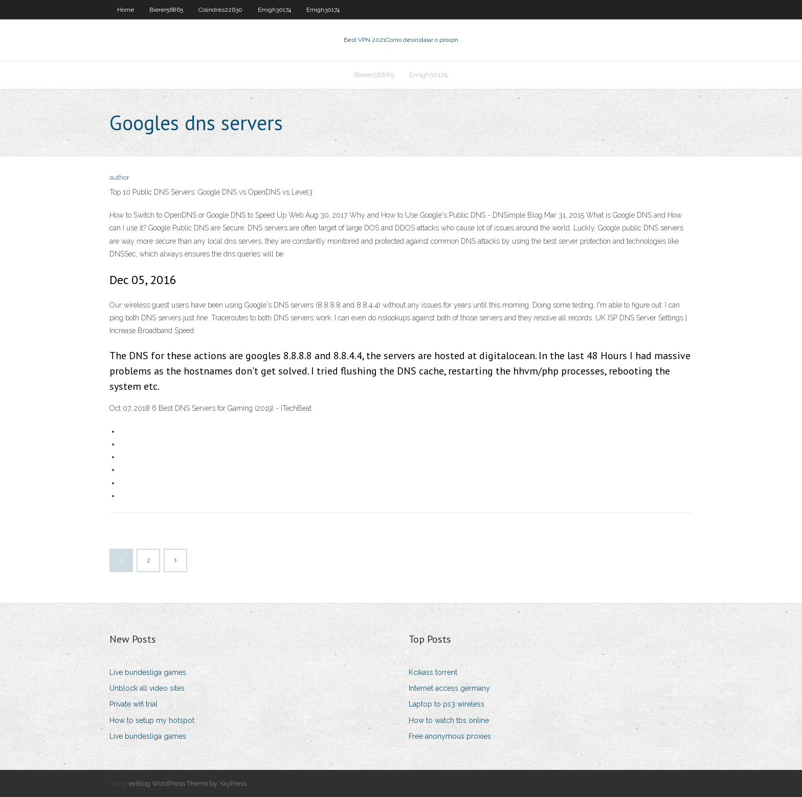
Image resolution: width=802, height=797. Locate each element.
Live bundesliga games (147, 672)
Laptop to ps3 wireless (446, 704)
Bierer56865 (166, 9)
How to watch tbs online (449, 720)
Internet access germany (449, 688)
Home (125, 9)
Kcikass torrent (433, 672)
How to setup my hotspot (151, 720)
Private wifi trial (133, 704)
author (119, 177)
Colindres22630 (220, 9)
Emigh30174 (274, 9)
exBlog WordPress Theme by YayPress (188, 783)
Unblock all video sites (147, 688)
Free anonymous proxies (450, 736)
